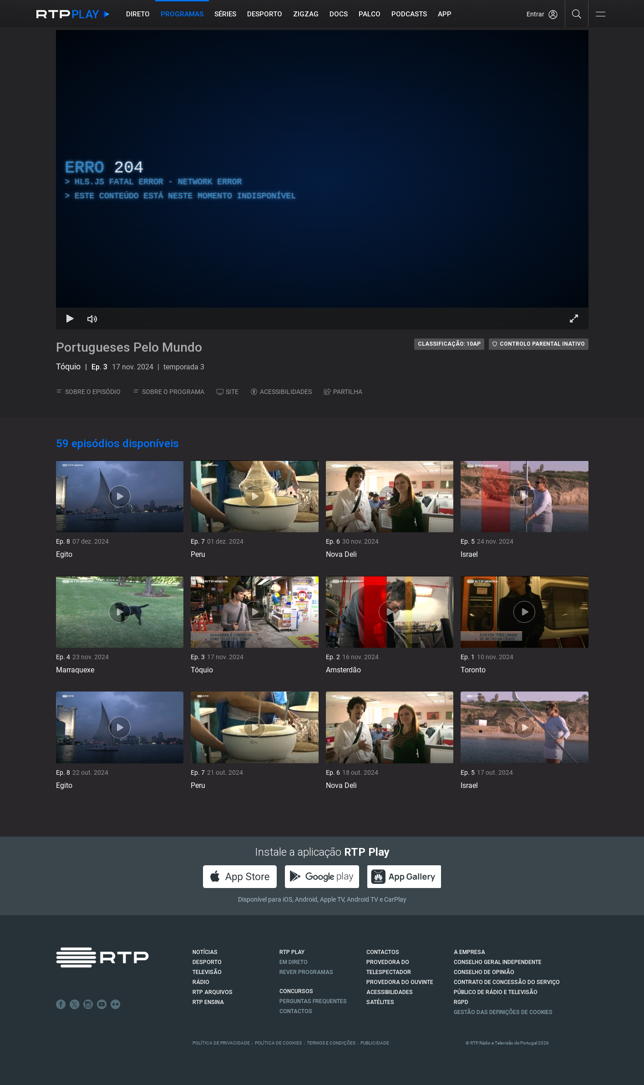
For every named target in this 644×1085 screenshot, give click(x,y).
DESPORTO (207, 962)
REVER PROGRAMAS (306, 972)
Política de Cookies (278, 1042)
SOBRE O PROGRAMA (168, 391)
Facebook (61, 1004)
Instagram (88, 1004)
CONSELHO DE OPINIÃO (484, 972)
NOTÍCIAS (205, 952)
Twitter (75, 1004)
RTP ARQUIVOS (213, 992)
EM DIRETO (293, 962)
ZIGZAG (306, 14)
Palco (369, 14)
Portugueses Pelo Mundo (129, 347)
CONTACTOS (382, 952)
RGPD (461, 1002)
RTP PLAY (291, 952)
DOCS (339, 14)
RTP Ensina (208, 1002)
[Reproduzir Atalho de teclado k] (70, 318)
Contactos (295, 1011)
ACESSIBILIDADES (281, 391)
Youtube (102, 1004)
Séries (225, 14)
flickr (116, 1004)
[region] (322, 179)
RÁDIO (201, 982)
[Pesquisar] (576, 13)
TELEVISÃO (207, 972)
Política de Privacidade (221, 1042)
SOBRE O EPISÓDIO (88, 391)
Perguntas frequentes (313, 1001)
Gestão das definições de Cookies (503, 1012)
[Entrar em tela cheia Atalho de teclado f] (574, 318)
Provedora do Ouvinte (399, 982)
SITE (227, 391)
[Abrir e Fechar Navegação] (600, 15)
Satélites (380, 1002)
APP (444, 14)
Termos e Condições (331, 1042)
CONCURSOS (296, 991)
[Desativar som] (92, 318)
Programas (182, 14)
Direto (138, 14)
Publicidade (374, 1042)
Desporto (264, 14)
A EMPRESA (469, 952)
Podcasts (409, 14)
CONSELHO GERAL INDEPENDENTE (498, 962)
